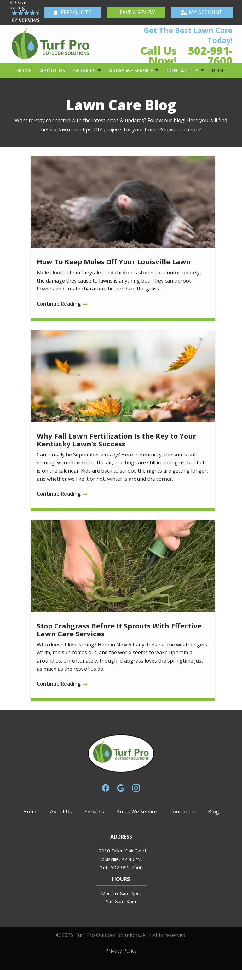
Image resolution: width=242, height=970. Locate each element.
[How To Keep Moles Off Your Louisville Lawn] (123, 238)
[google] (120, 787)
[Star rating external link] (25, 12)
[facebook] (105, 787)
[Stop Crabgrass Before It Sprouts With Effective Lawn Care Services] (123, 610)
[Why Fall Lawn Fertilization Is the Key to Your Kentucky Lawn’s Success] (123, 420)
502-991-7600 (127, 867)
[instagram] (136, 787)
